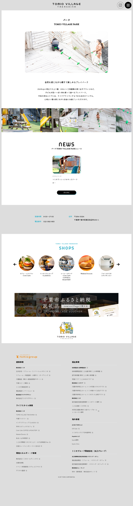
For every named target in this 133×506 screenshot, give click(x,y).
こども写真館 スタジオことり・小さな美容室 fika (32, 465)
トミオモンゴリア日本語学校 (81, 455)
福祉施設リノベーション (24, 413)
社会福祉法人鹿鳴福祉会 (79, 390)
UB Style (75, 451)
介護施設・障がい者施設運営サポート (28, 402)
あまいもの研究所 (22, 461)
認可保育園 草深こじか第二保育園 (83, 398)
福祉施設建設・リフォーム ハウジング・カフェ (88, 483)
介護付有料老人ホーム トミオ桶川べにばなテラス (88, 413)
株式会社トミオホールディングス (27, 481)
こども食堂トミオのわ (79, 429)
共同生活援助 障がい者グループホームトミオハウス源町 (84, 433)
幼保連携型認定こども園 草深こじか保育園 (86, 394)
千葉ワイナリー (21, 441)
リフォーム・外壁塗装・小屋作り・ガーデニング (32, 398)
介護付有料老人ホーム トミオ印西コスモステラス (88, 409)
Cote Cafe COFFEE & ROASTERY (26, 453)
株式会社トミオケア (77, 405)
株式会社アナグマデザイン (25, 421)
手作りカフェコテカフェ (24, 449)
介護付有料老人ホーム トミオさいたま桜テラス (87, 417)
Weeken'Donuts (21, 457)
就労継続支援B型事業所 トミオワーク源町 (86, 425)
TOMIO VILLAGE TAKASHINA (25, 437)
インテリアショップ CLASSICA (26, 445)
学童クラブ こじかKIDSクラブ (82, 402)
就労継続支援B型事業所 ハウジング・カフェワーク (89, 487)
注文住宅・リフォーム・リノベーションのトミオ (32, 394)
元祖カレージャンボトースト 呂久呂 (28, 469)
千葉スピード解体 (22, 406)
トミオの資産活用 (22, 410)
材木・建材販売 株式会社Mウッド (83, 494)
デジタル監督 (20, 493)
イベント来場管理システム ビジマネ (28, 489)
